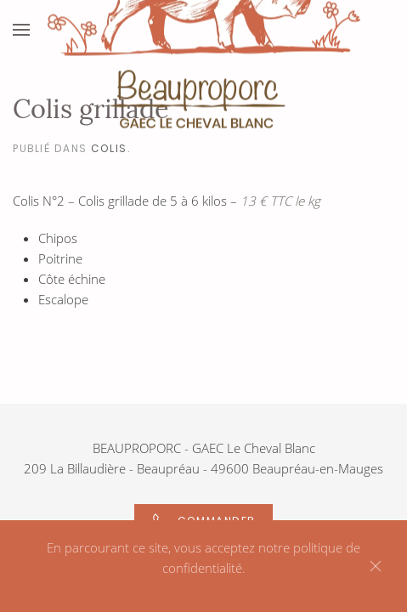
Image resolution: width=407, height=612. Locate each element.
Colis (109, 148)
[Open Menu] (21, 30)
